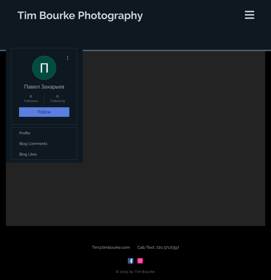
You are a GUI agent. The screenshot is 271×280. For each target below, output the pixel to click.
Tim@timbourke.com (111, 247)
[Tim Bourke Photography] (80, 15)
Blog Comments (33, 143)
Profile (24, 133)
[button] (249, 15)
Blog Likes (28, 154)
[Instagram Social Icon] (140, 261)
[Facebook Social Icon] (130, 261)
